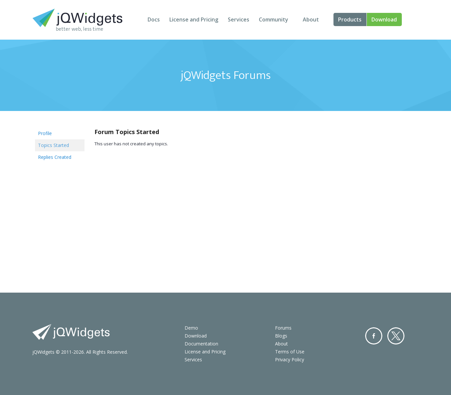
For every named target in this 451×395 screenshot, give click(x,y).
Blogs (281, 336)
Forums (283, 328)
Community (273, 19)
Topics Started (53, 145)
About (311, 19)
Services (238, 19)
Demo (191, 328)
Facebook (373, 335)
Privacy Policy (289, 359)
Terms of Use (289, 351)
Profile (45, 133)
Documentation (201, 344)
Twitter (395, 335)
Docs (154, 19)
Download (384, 19)
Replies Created (54, 157)
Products (350, 19)
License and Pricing (193, 19)
